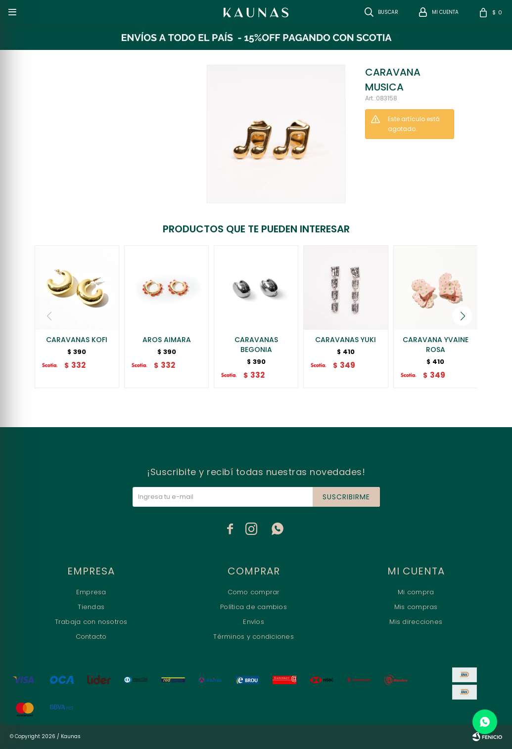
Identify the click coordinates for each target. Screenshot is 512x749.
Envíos (253, 621)
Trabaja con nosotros (91, 621)
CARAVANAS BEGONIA (256, 344)
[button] (462, 316)
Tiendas (91, 607)
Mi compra (416, 592)
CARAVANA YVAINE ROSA (435, 344)
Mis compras (416, 607)
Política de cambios (253, 607)
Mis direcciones (415, 621)
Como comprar (254, 592)
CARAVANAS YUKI (345, 340)
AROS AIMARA (166, 340)
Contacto (91, 636)
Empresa (91, 592)
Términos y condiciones (253, 636)
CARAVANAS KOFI (76, 340)
